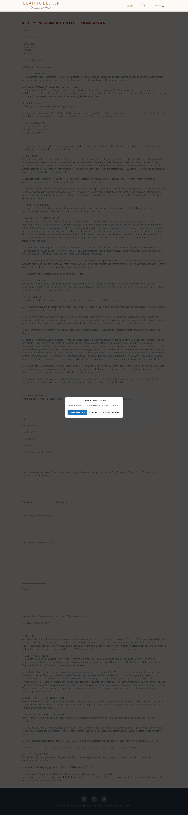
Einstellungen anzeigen (110, 412)
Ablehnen (93, 412)
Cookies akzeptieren (77, 412)
